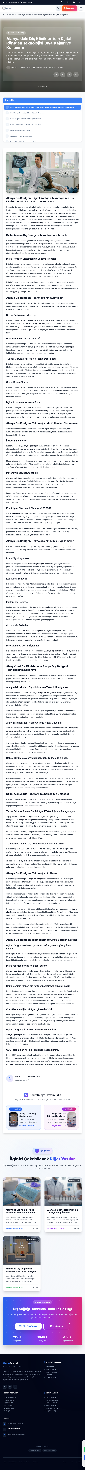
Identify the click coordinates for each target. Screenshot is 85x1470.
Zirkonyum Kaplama (9, 1397)
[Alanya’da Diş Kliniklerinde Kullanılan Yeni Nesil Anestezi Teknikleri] (22, 1191)
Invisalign (6, 1411)
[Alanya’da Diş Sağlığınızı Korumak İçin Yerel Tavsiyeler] (22, 1250)
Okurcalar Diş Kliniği (51, 1400)
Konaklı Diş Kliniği (50, 1403)
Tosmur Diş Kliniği (50, 1405)
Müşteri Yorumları (50, 1372)
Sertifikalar (48, 1375)
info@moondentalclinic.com (16, 1434)
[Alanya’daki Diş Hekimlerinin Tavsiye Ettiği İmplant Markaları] (63, 1191)
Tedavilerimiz (49, 1367)
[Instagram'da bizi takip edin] (68, 2)
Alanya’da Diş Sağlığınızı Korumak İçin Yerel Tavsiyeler (21, 1270)
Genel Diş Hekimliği (24, 15)
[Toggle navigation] (80, 8)
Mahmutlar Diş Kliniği (51, 1408)
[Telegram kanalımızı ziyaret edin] (74, 2)
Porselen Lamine (8, 1400)
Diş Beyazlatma (8, 1403)
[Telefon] (58, 8)
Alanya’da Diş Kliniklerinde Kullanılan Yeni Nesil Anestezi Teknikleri (21, 1213)
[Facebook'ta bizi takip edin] (61, 2)
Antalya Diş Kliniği (50, 1397)
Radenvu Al (69, 8)
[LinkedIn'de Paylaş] (69, 74)
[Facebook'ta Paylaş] (56, 74)
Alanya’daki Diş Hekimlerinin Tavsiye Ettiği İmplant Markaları (62, 1213)
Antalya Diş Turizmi (35, 1450)
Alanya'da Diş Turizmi (49, 1450)
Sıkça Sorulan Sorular (51, 1369)
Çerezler (79, 1462)
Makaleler (10, 15)
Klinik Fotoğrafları (50, 1377)
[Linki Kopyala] (76, 74)
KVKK (71, 1462)
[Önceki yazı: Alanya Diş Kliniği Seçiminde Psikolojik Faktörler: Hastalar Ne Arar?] (23, 1117)
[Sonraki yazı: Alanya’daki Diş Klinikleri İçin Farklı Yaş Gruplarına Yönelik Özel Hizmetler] (61, 1117)
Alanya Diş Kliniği (50, 1411)
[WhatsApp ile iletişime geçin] (80, 2)
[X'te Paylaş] (62, 74)
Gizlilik (64, 1462)
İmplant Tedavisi (8, 1408)
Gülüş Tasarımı (8, 1405)
